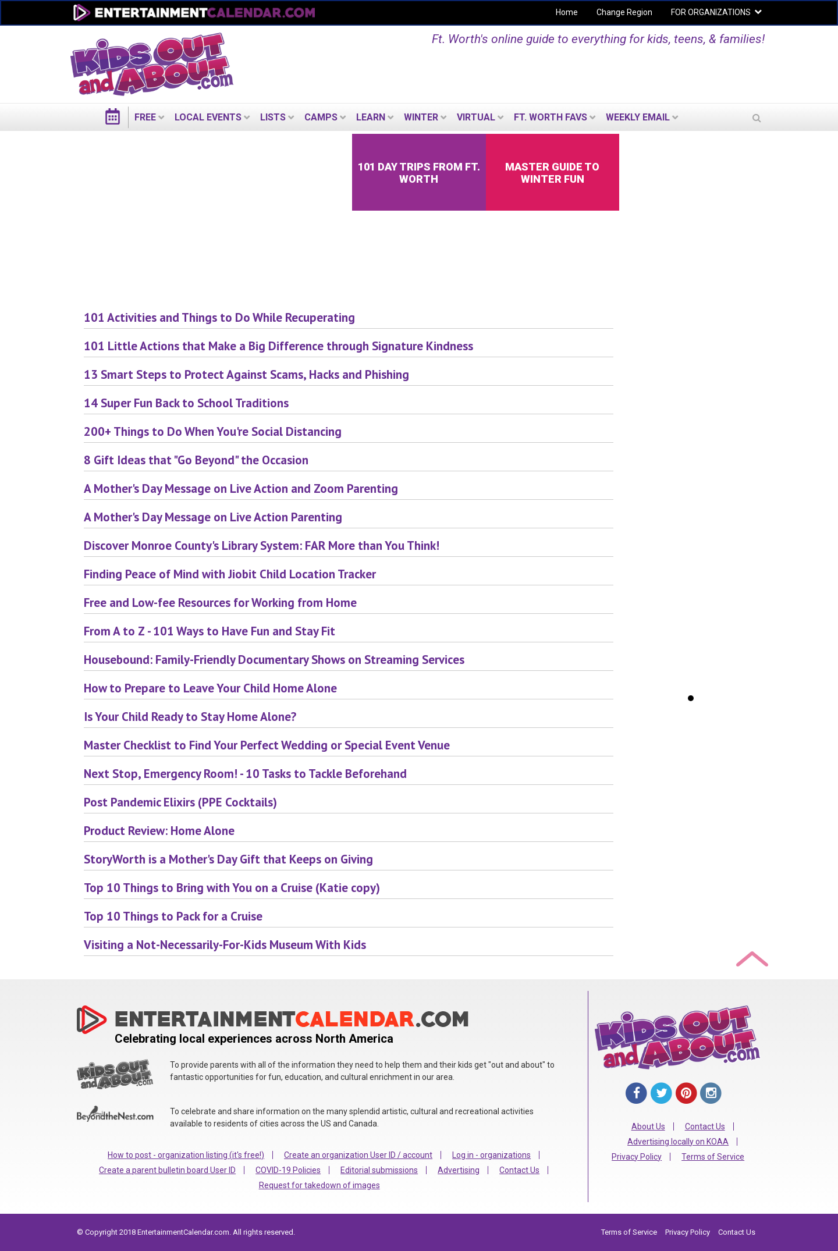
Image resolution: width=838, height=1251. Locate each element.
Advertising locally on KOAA (678, 1141)
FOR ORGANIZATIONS (711, 12)
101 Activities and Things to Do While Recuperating (219, 317)
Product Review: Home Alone (159, 830)
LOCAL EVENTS (208, 117)
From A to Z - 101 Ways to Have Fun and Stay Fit (209, 631)
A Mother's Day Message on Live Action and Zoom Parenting (241, 488)
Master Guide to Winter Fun (552, 173)
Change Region (624, 12)
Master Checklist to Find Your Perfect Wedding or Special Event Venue (267, 745)
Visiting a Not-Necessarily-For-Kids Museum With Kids (225, 945)
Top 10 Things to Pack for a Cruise (173, 916)
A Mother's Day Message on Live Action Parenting (213, 517)
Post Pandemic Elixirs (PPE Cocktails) (180, 802)
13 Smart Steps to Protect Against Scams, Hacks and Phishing (246, 374)
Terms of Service (712, 1156)
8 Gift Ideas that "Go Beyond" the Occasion (196, 460)
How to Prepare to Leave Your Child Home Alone (210, 688)
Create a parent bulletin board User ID (167, 1170)
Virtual (476, 117)
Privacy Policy (637, 1156)
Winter (421, 117)
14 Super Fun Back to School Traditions (186, 403)
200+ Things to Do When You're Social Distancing (213, 431)
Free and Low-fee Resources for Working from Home (220, 602)
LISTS (273, 117)
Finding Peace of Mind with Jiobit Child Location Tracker (230, 574)
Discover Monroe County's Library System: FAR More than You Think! (261, 545)
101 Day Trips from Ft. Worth (419, 173)
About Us (648, 1126)
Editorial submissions (379, 1170)
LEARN (370, 117)
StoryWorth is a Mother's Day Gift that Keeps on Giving (228, 859)
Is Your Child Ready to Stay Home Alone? (190, 716)
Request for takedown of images (319, 1185)
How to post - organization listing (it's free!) (186, 1155)
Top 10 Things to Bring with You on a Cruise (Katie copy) (232, 887)
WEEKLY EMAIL (638, 117)
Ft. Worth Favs (550, 117)
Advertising (459, 1170)
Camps (321, 117)
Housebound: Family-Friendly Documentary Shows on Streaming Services (274, 659)
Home (567, 12)
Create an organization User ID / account (358, 1155)
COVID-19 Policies (288, 1170)
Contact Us (519, 1170)
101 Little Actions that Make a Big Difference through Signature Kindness (278, 346)
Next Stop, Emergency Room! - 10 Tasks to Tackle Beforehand (245, 773)
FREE (145, 117)
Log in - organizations (491, 1155)
